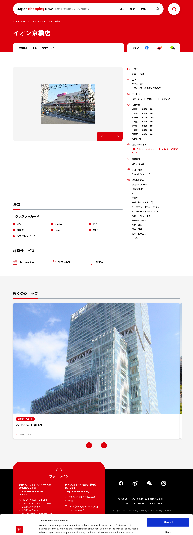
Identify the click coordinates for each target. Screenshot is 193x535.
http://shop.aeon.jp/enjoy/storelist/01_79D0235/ (155, 151)
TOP (18, 21)
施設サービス (48, 47)
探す (25, 21)
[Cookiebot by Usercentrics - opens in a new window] (19, 529)
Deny (168, 513)
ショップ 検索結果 (38, 21)
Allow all (168, 503)
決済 (35, 47)
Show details (156, 529)
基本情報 (23, 47)
